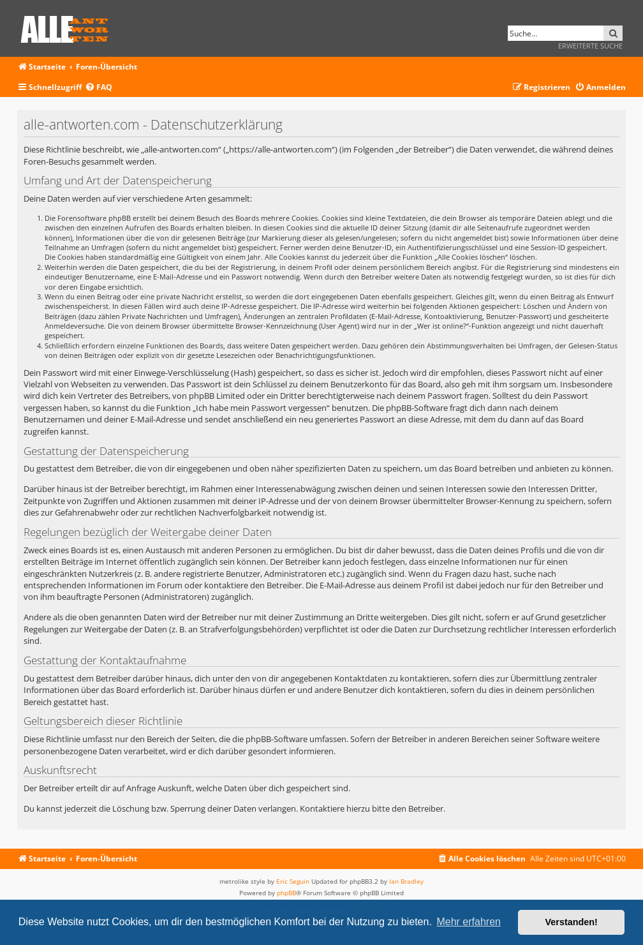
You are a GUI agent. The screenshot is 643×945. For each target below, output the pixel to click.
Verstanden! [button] (571, 922)
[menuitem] (98, 87)
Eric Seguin (292, 881)
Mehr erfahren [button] (468, 921)
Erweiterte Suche (590, 45)
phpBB (286, 892)
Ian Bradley (406, 881)
